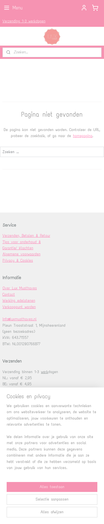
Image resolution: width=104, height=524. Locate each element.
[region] (52, 439)
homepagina (82, 135)
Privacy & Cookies (17, 260)
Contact (8, 294)
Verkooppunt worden (19, 307)
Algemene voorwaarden (21, 254)
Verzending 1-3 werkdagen (23, 21)
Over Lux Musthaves (19, 288)
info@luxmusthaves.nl (19, 319)
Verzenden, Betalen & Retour (26, 235)
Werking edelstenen (18, 300)
